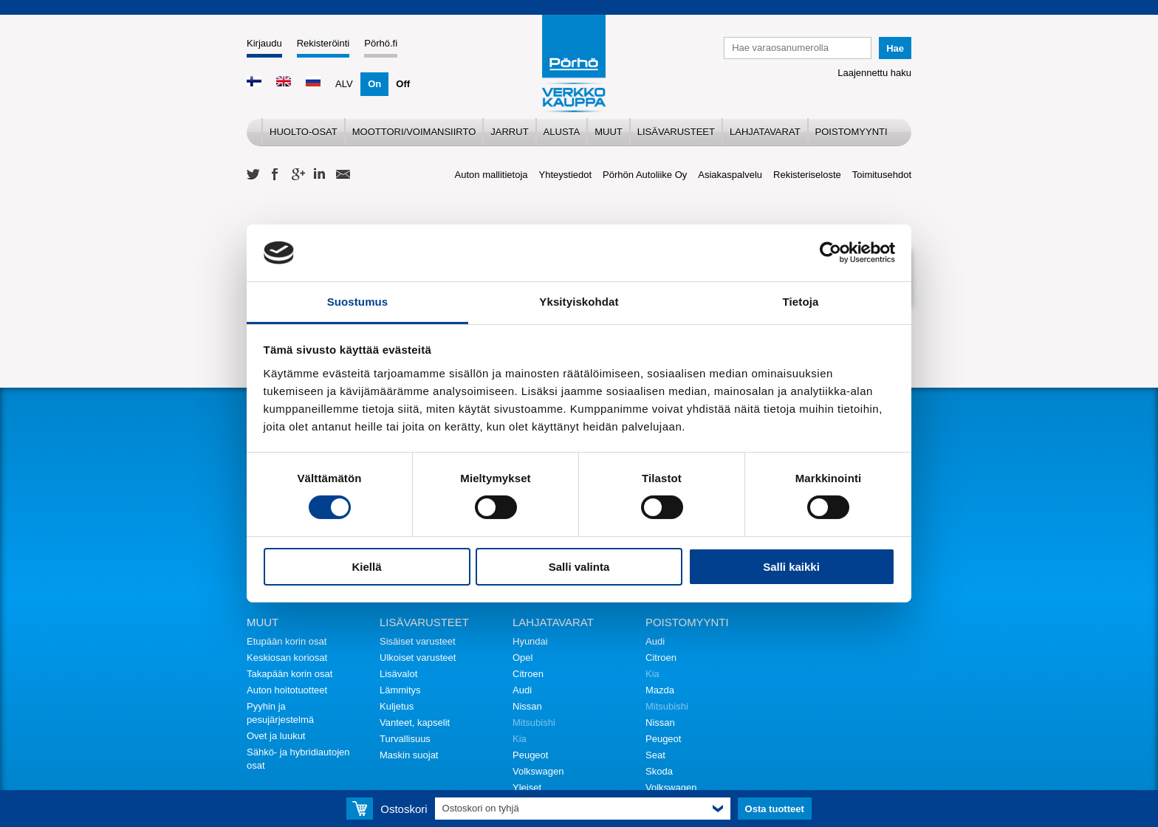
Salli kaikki (791, 566)
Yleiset (527, 787)
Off (403, 83)
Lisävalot (398, 673)
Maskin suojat (409, 755)
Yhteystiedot (565, 174)
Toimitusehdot (881, 174)
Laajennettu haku (874, 72)
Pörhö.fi (380, 43)
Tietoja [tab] (801, 301)
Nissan (527, 706)
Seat (655, 755)
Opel (522, 657)
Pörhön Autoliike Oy (645, 174)
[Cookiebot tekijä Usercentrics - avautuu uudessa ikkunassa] (830, 252)
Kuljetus (397, 706)
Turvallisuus (405, 738)
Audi (522, 690)
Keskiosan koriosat (287, 657)
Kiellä (366, 566)
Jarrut (509, 131)
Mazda (659, 690)
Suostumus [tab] (357, 301)
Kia (520, 738)
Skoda (659, 771)
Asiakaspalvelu (730, 174)
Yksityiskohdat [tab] (578, 301)
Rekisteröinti (323, 43)
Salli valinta (579, 566)
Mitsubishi (534, 722)
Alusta (562, 131)
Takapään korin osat (289, 673)
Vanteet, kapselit (415, 722)
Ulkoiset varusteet (418, 657)
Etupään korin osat (286, 641)
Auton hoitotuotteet (287, 690)
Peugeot (530, 755)
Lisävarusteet (676, 131)
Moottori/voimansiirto (414, 131)
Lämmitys (400, 690)
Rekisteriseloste (807, 174)
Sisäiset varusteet (418, 641)
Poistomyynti (851, 131)
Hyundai (530, 641)
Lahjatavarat (765, 131)
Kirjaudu (264, 43)
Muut (609, 131)
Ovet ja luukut (276, 735)
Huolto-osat (304, 131)
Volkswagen (538, 771)
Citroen (528, 673)
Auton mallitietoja (491, 174)
